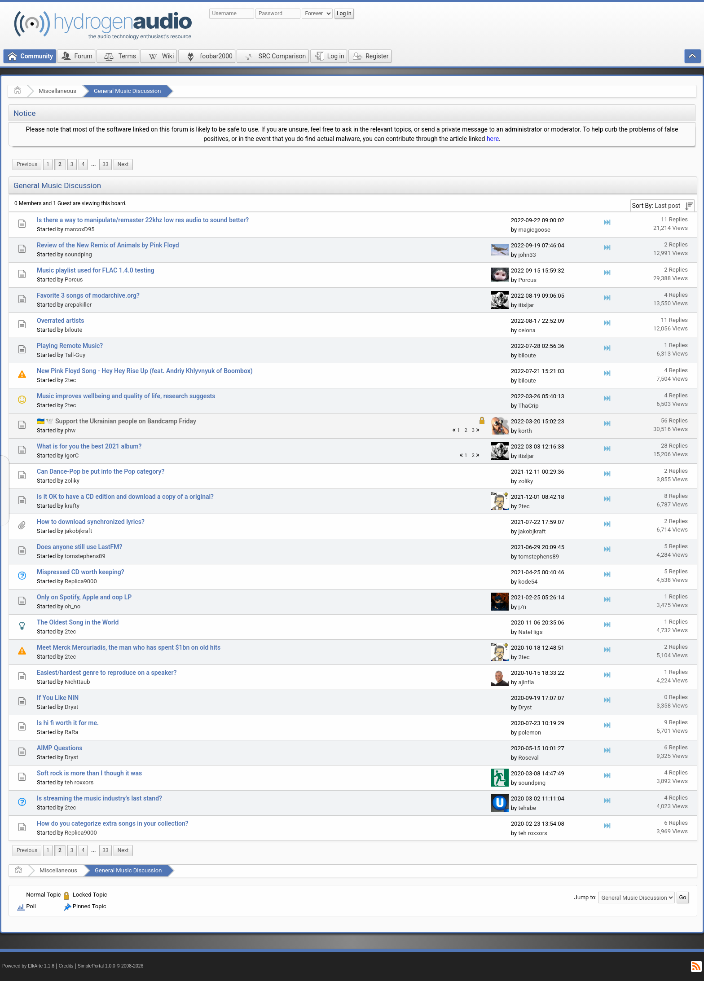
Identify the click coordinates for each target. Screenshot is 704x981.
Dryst (71, 707)
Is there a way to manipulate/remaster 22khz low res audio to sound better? (143, 220)
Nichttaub (77, 681)
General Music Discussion (127, 91)
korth (525, 430)
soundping (78, 254)
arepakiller (78, 304)
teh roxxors (79, 782)
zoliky (72, 480)
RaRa (71, 732)
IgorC (72, 455)
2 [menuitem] (60, 164)
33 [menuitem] (105, 164)
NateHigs (530, 632)
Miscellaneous (57, 91)
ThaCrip (528, 405)
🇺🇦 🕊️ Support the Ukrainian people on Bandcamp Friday (116, 421)
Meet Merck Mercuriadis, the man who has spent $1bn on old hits (128, 647)
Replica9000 (81, 581)
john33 (527, 254)
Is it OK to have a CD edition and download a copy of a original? (125, 496)
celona (527, 330)
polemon (529, 732)
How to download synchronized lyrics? (91, 521)
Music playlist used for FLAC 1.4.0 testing (95, 270)
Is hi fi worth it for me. (68, 722)
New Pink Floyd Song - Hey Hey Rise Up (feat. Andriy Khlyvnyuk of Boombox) (145, 370)
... (93, 164)
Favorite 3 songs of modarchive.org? (88, 295)
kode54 (527, 581)
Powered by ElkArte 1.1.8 (28, 965)
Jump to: (585, 897)
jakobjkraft (78, 531)
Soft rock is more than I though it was (89, 773)
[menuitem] (27, 164)
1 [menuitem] (47, 164)
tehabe (527, 808)
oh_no (72, 606)
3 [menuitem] (72, 164)
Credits (66, 965)
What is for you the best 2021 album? (89, 446)
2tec (70, 380)
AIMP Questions (60, 748)
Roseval (528, 757)
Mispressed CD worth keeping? (80, 572)
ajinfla (526, 682)
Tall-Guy (75, 355)
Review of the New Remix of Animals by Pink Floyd (108, 245)
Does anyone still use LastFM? (79, 546)
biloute (73, 329)
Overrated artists (60, 320)
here (493, 138)
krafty (72, 505)
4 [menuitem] (83, 164)
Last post (667, 205)
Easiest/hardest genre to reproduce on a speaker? (106, 672)
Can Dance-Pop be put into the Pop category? (100, 471)
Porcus (74, 279)
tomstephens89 (85, 556)
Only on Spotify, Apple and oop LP (84, 597)
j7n (522, 606)
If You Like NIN (58, 697)
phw (70, 430)
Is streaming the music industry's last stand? (99, 798)
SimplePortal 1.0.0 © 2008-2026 (110, 965)
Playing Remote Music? (70, 345)
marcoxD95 (79, 229)
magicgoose (534, 229)
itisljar (526, 305)
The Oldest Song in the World (78, 622)
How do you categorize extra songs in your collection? (113, 823)
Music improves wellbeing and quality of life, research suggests (126, 396)
